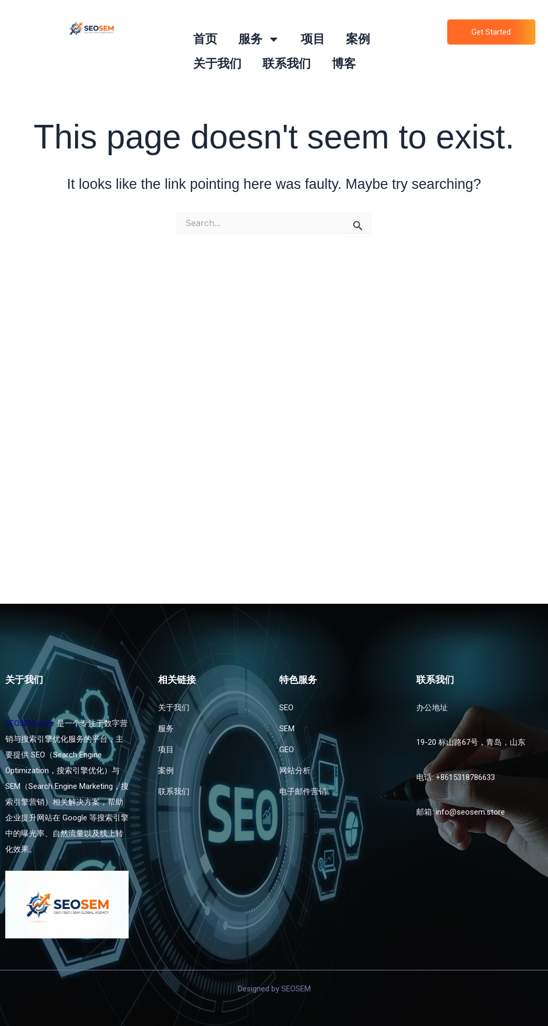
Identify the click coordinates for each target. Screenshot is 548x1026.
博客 (344, 64)
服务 (259, 39)
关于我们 (217, 64)
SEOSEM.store (30, 723)
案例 (358, 39)
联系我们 (286, 64)
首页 (205, 39)
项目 (313, 39)
